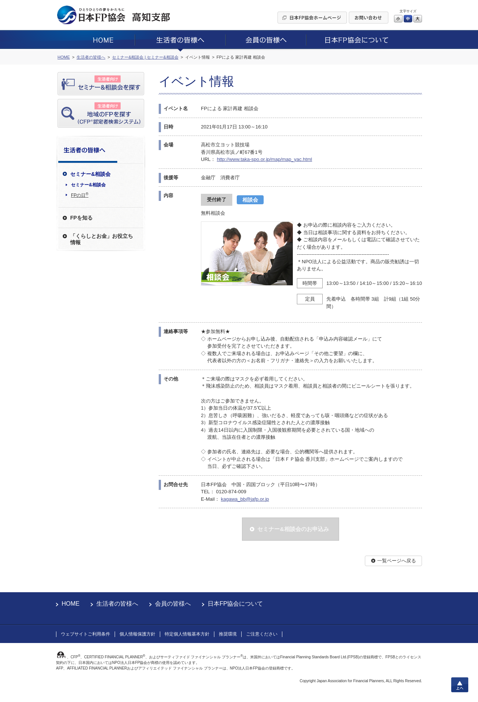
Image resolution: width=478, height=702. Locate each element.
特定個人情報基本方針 (187, 634)
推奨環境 (228, 634)
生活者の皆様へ (117, 603)
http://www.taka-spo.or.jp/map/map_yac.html (264, 159)
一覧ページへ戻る (396, 560)
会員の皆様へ (173, 603)
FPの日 (80, 195)
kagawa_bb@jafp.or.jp (245, 499)
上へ (460, 685)
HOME (71, 603)
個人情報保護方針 (137, 634)
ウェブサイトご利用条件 (85, 634)
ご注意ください (261, 634)
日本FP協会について (235, 603)
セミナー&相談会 (88, 184)
